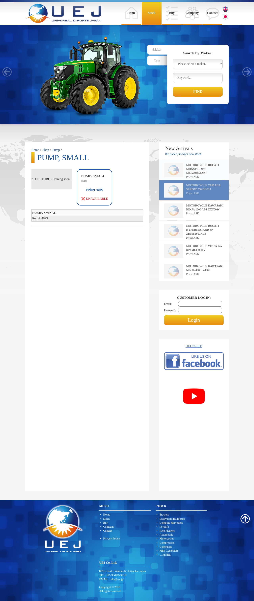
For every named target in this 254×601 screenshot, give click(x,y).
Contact (212, 12)
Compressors (167, 542)
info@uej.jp (116, 579)
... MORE (165, 554)
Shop (45, 150)
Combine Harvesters (171, 522)
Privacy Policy (111, 538)
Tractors (164, 514)
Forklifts (164, 526)
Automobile (166, 534)
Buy (172, 12)
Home (131, 12)
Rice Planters (167, 530)
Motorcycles (167, 538)
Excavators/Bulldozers (172, 518)
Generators (166, 546)
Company (192, 12)
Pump (56, 150)
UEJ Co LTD (194, 346)
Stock (151, 12)
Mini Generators (169, 550)
